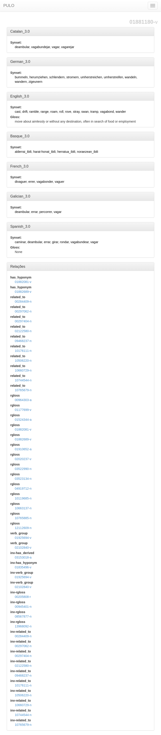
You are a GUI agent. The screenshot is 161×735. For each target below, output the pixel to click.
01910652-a (23, 449)
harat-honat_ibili (44, 151)
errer (31, 181)
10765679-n (23, 390)
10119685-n (23, 498)
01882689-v (23, 291)
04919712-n (23, 488)
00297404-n (23, 321)
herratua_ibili (66, 151)
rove (68, 111)
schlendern (57, 77)
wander (121, 111)
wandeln (130, 77)
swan (85, 111)
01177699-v (23, 410)
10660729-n (23, 370)
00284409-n (23, 301)
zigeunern (35, 81)
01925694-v (23, 538)
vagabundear (80, 242)
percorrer (45, 212)
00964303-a (23, 400)
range (45, 111)
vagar (55, 47)
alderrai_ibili (23, 151)
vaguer (59, 181)
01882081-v (23, 282)
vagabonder (44, 181)
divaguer (21, 181)
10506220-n (23, 360)
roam (54, 111)
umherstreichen (91, 77)
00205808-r (23, 597)
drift (24, 111)
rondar (64, 242)
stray (76, 111)
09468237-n (23, 341)
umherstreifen (113, 77)
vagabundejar (40, 47)
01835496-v (23, 567)
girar (55, 242)
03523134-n (23, 478)
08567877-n (23, 616)
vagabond (107, 111)
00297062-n (23, 311)
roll (61, 111)
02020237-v (23, 459)
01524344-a (23, 419)
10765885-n (23, 518)
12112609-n (23, 528)
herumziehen (38, 77)
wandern (21, 81)
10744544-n (23, 380)
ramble (34, 111)
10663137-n (23, 508)
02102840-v (23, 547)
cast (18, 111)
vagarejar (67, 47)
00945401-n (23, 606)
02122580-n (23, 331)
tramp (94, 111)
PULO (8, 5)
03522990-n (23, 469)
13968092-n (23, 626)
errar (34, 212)
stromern (72, 77)
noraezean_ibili (87, 151)
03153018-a (23, 557)
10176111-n (23, 351)
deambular (22, 47)
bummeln (21, 77)
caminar (20, 242)
